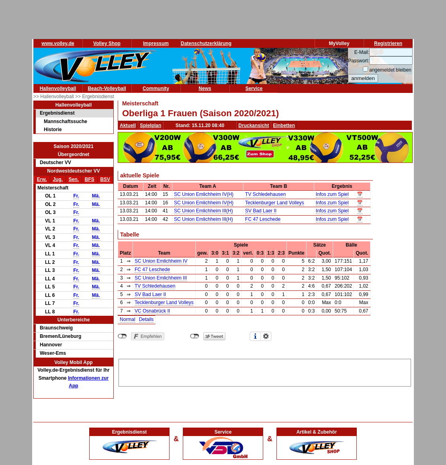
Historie (53, 129)
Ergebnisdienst (57, 113)
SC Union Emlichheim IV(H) (203, 194)
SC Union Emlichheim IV (161, 261)
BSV (105, 179)
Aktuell (128, 125)
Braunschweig (56, 328)
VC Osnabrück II (152, 311)
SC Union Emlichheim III (161, 278)
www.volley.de (57, 43)
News (204, 88)
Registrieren (388, 43)
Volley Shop (107, 43)
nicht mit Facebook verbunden (122, 336)
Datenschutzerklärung (206, 43)
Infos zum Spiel (332, 194)
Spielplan (150, 125)
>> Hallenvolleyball (54, 96)
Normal (127, 319)
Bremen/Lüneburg (60, 336)
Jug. (58, 179)
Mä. (96, 196)
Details (146, 319)
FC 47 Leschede (262, 219)
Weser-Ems (53, 353)
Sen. (74, 179)
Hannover (51, 345)
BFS (89, 179)
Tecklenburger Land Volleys (274, 203)
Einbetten (284, 125)
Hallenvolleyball (58, 88)
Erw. (42, 179)
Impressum (156, 43)
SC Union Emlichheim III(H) (203, 211)
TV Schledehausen (265, 194)
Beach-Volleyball (107, 88)
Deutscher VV (55, 162)
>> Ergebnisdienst (94, 96)
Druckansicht (253, 125)
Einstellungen (266, 336)
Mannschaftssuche (65, 121)
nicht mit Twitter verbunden (194, 336)
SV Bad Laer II (260, 211)
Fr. (76, 196)
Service (254, 88)
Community (156, 88)
